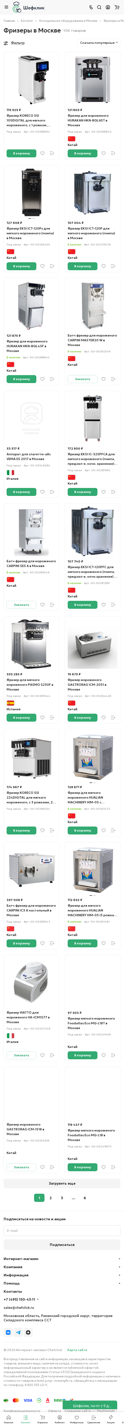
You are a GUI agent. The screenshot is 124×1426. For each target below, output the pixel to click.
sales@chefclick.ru (19, 1306)
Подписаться (62, 1242)
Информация (16, 1273)
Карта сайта (77, 1348)
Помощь (12, 1281)
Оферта (54, 1409)
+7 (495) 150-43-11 (19, 1298)
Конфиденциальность (22, 1409)
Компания (13, 1265)
